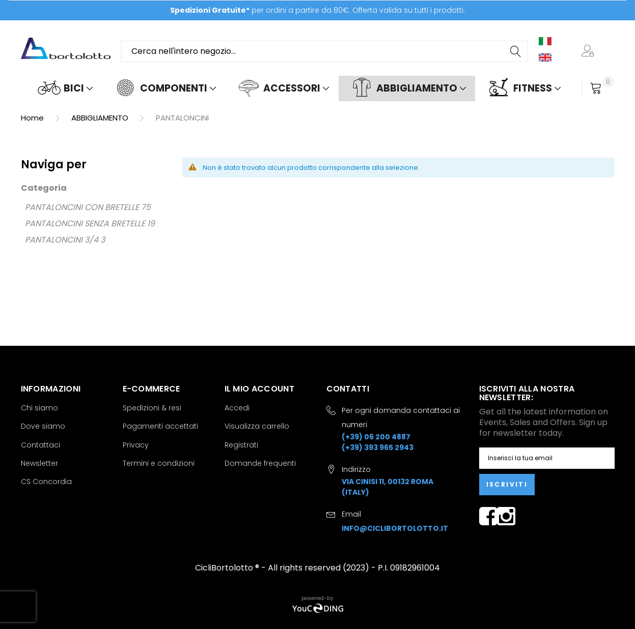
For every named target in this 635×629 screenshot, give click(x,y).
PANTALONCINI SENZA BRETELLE (85, 223)
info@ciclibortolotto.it (395, 528)
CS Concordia (46, 481)
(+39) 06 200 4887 (376, 437)
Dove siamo (43, 426)
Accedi (237, 408)
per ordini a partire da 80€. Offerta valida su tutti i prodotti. (317, 10)
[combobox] (324, 51)
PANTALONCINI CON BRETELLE (82, 207)
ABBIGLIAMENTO (100, 117)
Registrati (241, 445)
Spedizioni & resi (152, 408)
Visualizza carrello (257, 426)
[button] (590, 51)
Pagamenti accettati (160, 426)
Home (33, 117)
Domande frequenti (260, 463)
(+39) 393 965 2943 (377, 447)
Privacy (136, 445)
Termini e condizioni (159, 463)
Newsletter (39, 463)
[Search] (516, 51)
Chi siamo (39, 408)
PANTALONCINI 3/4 (61, 240)
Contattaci (40, 445)
